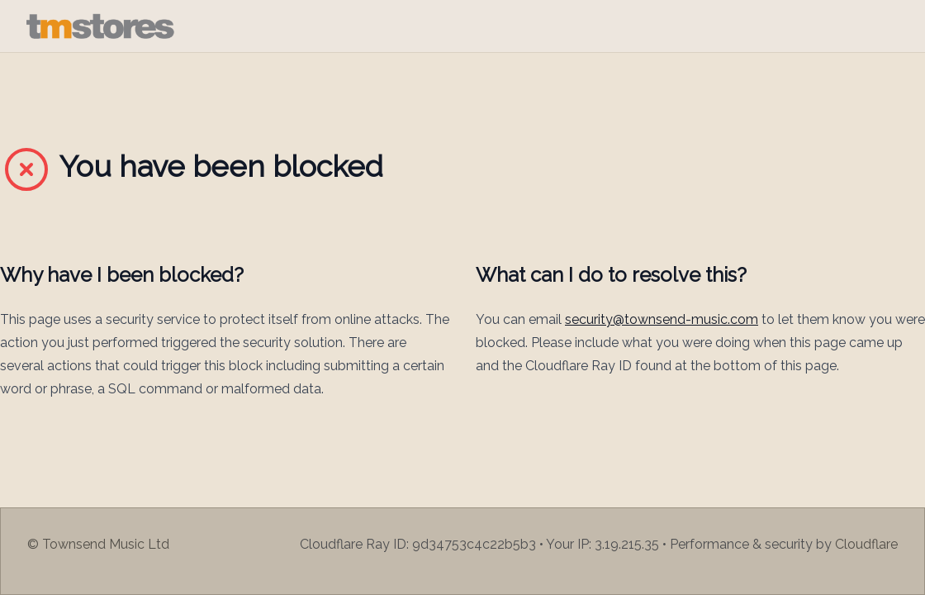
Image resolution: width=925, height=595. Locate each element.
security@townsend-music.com (661, 319)
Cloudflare (866, 544)
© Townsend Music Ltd (98, 544)
